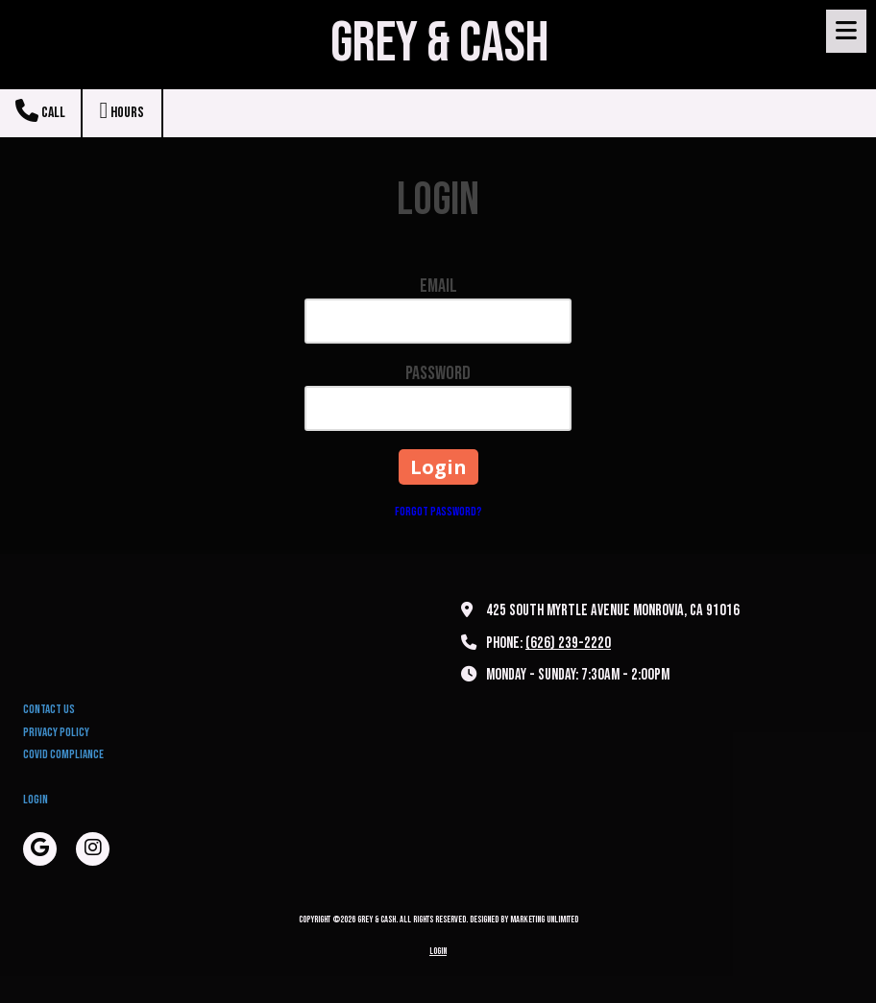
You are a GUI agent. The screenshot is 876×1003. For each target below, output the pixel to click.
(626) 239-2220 (568, 643)
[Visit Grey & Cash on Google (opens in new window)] (40, 849)
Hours (122, 110)
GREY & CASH (439, 44)
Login (438, 951)
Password (438, 373)
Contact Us (49, 709)
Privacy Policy (56, 732)
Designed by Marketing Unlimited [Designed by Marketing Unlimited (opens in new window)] (524, 919)
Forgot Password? (438, 511)
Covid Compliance (63, 754)
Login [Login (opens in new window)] (35, 799)
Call (40, 110)
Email (438, 286)
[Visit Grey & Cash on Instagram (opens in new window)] (93, 849)
